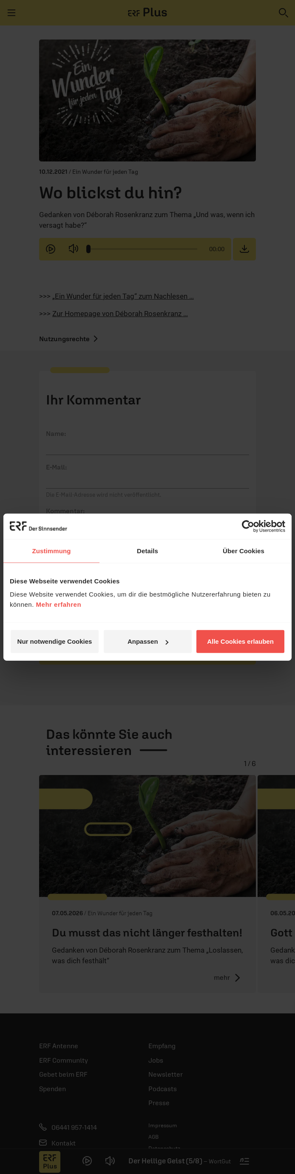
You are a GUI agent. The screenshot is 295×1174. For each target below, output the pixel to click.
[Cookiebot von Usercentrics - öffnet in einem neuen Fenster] (248, 526)
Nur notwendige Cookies (54, 641)
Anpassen (148, 641)
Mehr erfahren (59, 604)
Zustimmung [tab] (51, 550)
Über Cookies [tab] (243, 550)
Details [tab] (147, 550)
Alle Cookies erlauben (240, 641)
